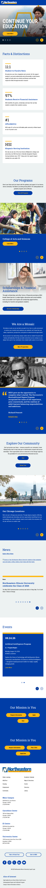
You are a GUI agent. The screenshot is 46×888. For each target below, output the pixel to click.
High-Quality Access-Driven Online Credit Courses (14, 880)
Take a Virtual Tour (14, 854)
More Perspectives (23, 347)
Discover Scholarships (13, 309)
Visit (23, 458)
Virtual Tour (23, 465)
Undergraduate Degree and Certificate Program (14, 882)
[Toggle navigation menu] (43, 2)
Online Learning (6, 777)
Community (5, 791)
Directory (26, 787)
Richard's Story (13, 417)
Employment (6, 787)
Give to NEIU (33, 854)
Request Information (16, 715)
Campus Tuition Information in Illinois (11, 884)
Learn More (10, 33)
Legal (30, 869)
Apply (34, 715)
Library (26, 791)
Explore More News (8, 554)
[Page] (19, 251)
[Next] (41, 40)
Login (34, 869)
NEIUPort (5, 780)
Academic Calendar (29, 777)
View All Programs (23, 193)
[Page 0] (3, 40)
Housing (5, 784)
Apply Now (23, 753)
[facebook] (5, 862)
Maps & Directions (29, 780)
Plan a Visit (34, 747)
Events (26, 784)
